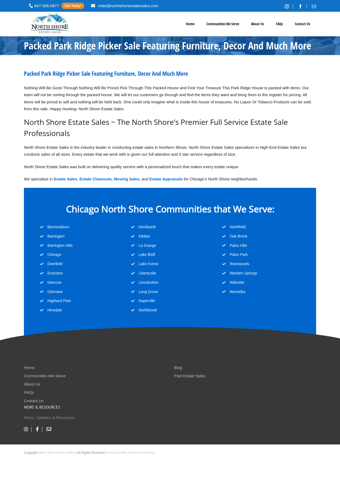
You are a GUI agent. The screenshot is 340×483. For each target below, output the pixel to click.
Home (29, 367)
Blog (178, 367)
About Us (32, 384)
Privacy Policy (117, 453)
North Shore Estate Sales (56, 453)
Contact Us (34, 401)
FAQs (29, 392)
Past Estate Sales (189, 376)
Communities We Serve (45, 376)
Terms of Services (142, 453)
